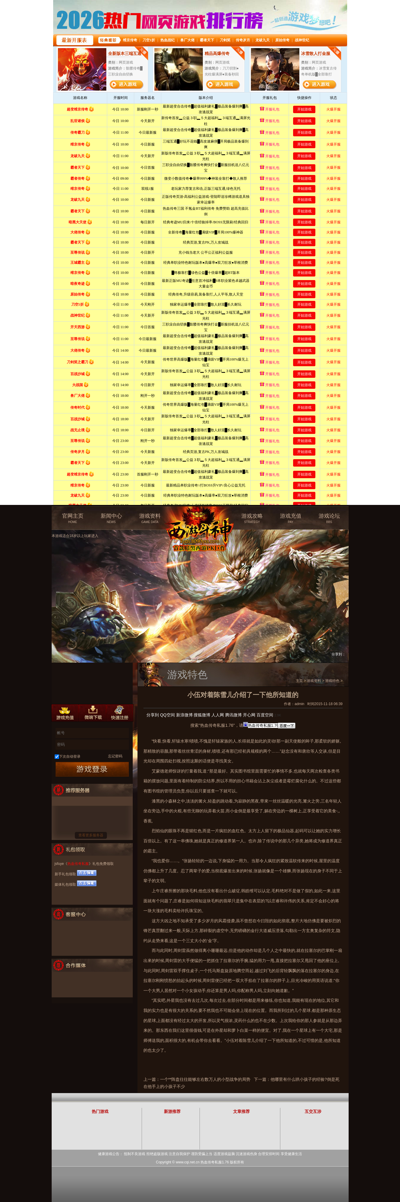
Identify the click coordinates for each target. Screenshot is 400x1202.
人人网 (217, 715)
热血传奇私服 (78, 864)
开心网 (249, 715)
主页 (299, 681)
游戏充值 (290, 518)
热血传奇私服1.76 (214, 1162)
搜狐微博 (202, 715)
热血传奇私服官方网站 (201, 516)
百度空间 (265, 715)
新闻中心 (111, 518)
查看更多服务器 (90, 835)
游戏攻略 (252, 518)
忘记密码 (115, 756)
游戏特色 (332, 681)
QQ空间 (167, 715)
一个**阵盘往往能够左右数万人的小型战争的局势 (205, 1079)
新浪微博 (184, 715)
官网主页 (72, 518)
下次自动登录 (69, 756)
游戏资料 (150, 518)
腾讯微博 (233, 715)
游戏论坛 (329, 518)
